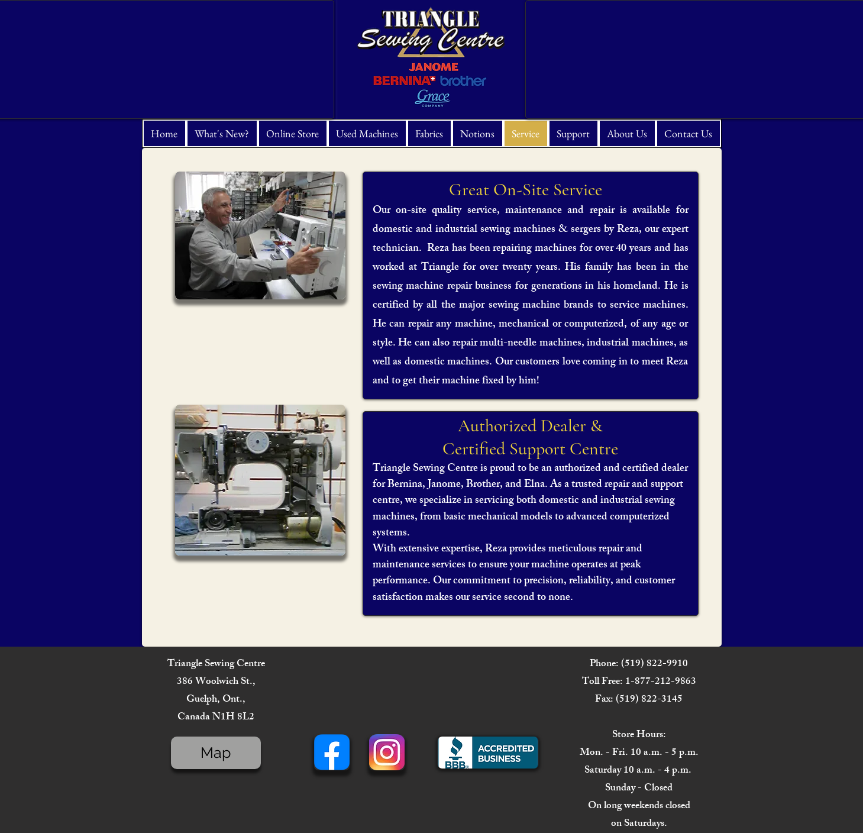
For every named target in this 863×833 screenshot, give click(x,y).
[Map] (216, 753)
